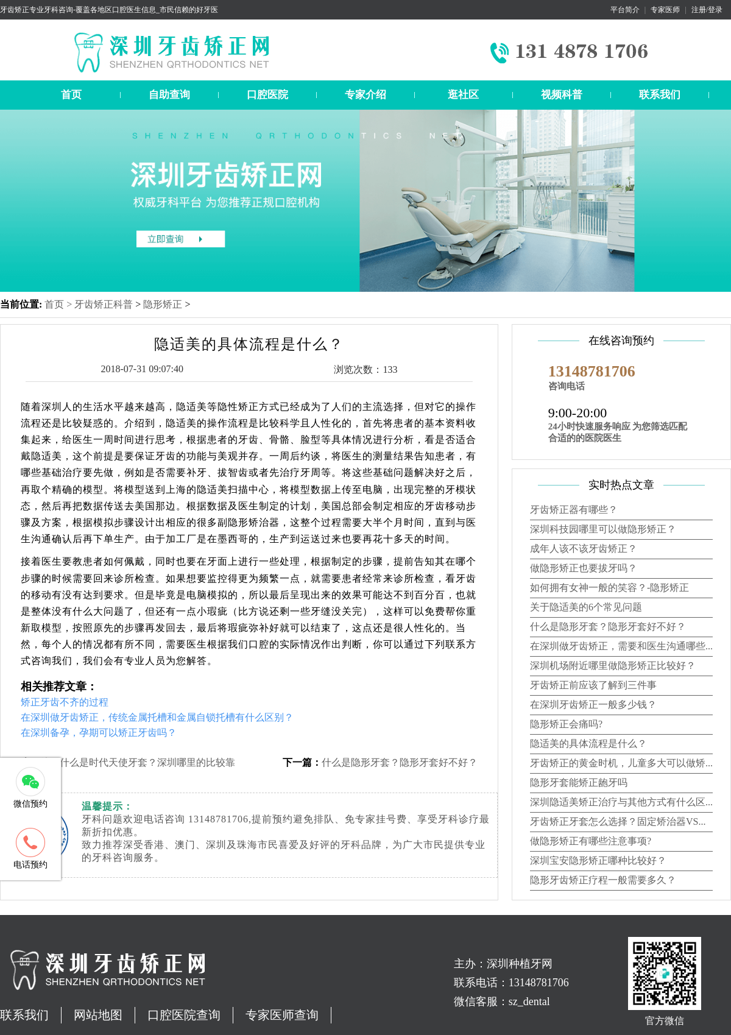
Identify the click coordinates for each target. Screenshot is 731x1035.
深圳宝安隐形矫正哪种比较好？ (598, 860)
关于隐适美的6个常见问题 (586, 607)
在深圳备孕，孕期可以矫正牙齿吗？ (99, 732)
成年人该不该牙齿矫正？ (583, 548)
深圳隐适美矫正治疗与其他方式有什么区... (621, 802)
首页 (71, 95)
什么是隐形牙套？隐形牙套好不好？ (400, 762)
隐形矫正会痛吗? (566, 724)
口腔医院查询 (184, 1015)
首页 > (59, 304)
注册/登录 (706, 9)
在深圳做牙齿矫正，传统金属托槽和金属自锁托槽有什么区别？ (157, 717)
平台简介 (625, 9)
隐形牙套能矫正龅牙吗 (578, 782)
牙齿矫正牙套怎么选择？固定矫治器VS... (617, 821)
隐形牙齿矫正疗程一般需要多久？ (603, 880)
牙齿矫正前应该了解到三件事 (593, 685)
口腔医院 (267, 95)
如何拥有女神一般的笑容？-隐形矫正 (609, 587)
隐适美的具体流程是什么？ (588, 743)
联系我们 (659, 95)
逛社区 (463, 95)
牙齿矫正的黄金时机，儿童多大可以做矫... (621, 763)
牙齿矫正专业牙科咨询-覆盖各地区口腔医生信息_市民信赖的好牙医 (109, 9)
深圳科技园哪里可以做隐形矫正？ (603, 529)
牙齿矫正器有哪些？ (574, 509)
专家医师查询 (282, 1015)
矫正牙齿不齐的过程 (64, 702)
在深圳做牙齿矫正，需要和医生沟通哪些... (621, 646)
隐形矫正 (162, 304)
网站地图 (98, 1015)
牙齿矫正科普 (103, 304)
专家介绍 (365, 95)
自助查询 (169, 95)
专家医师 (665, 9)
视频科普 (561, 95)
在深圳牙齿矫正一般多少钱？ (593, 704)
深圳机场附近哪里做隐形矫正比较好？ (613, 665)
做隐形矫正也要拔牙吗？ (583, 568)
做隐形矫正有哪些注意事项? (590, 841)
